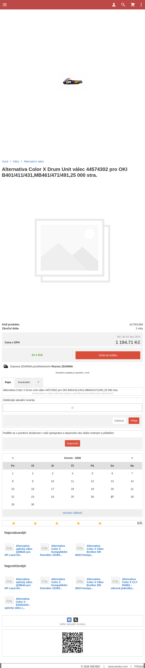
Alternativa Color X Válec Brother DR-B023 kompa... (89, 550)
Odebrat (119, 420)
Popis (8, 382)
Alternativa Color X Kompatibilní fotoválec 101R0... (53, 550)
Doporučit (72, 443)
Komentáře (24, 382)
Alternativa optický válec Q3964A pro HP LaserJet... (18, 550)
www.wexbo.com (118, 666)
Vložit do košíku (108, 355)
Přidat (133, 420)
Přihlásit (139, 666)
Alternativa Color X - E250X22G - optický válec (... (17, 603)
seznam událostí (72, 512)
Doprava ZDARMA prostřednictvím (41, 366)
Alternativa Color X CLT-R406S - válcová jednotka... (124, 584)
